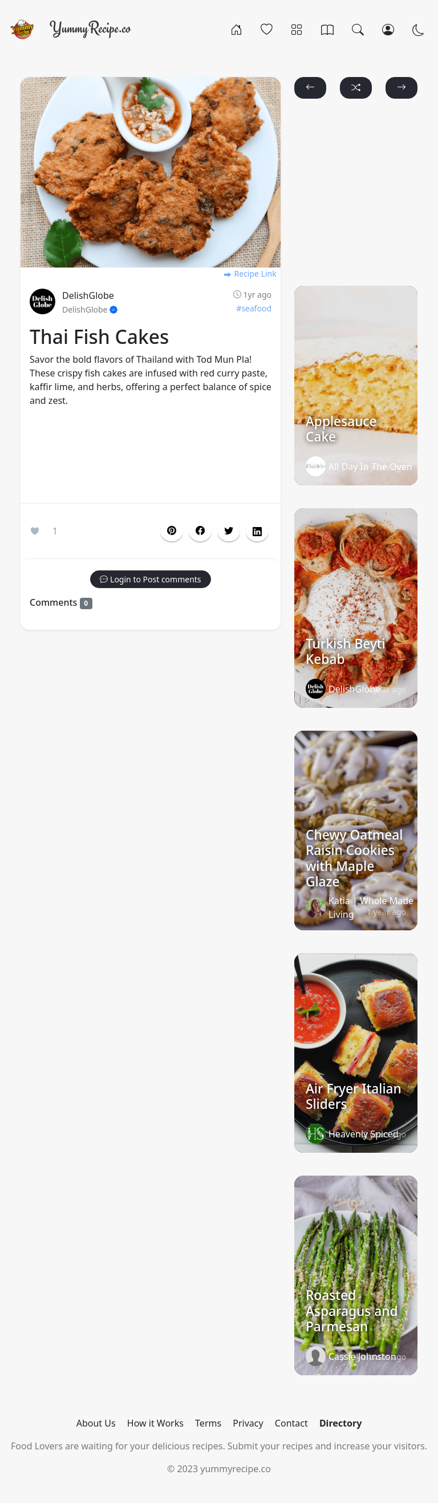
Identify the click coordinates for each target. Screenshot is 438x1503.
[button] (200, 531)
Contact (291, 1423)
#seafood (253, 308)
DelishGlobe (88, 295)
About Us (96, 1423)
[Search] (357, 29)
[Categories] (296, 29)
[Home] (236, 29)
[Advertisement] (150, 457)
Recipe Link (250, 273)
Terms (208, 1423)
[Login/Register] (388, 29)
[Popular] (266, 29)
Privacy (248, 1423)
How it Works (155, 1423)
